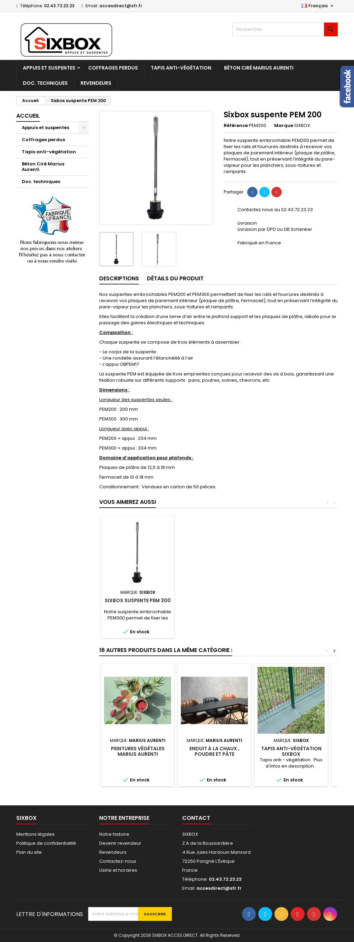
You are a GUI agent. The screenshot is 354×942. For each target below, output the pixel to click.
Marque (283, 126)
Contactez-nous (117, 861)
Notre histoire (114, 834)
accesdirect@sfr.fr (120, 6)
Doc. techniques (45, 83)
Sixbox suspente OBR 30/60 (137, 603)
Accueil (28, 116)
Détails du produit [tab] (175, 278)
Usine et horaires (118, 870)
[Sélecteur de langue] (318, 6)
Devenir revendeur (120, 843)
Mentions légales (35, 834)
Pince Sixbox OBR (214, 600)
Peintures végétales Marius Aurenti (138, 751)
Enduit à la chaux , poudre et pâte (214, 751)
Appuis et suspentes (49, 67)
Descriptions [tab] (119, 278)
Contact (196, 818)
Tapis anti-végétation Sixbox (291, 751)
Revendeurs (96, 83)
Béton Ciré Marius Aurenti (259, 67)
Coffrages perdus (113, 67)
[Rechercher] (285, 29)
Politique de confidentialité (46, 843)
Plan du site (29, 852)
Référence (236, 126)
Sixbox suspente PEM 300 (291, 600)
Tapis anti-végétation (181, 67)
